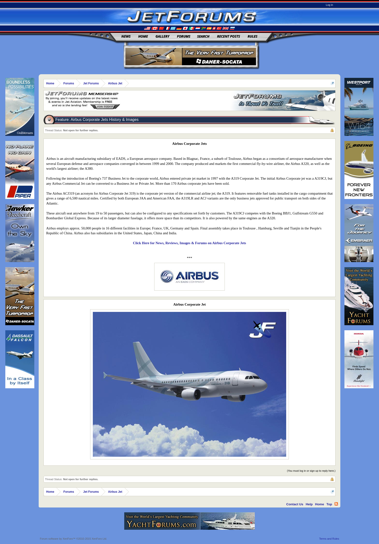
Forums (183, 36)
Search (203, 36)
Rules (252, 36)
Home (143, 36)
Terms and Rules (329, 538)
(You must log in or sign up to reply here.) (311, 470)
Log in (329, 4)
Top (329, 504)
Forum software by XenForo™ (73, 538)
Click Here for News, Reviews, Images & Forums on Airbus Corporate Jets (189, 243)
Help (309, 504)
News (126, 36)
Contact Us (294, 504)
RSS (336, 504)
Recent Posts (228, 36)
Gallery (162, 36)
